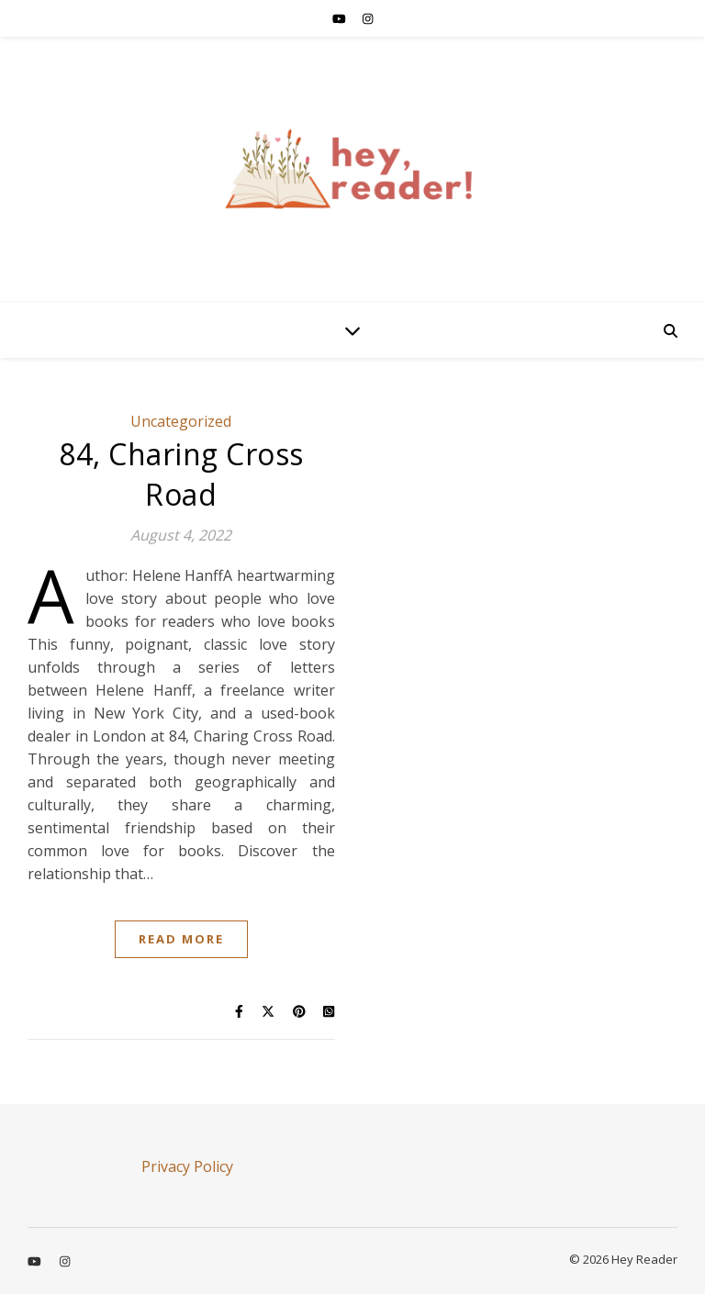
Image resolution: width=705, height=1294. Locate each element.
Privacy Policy (187, 1166)
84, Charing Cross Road (181, 474)
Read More (181, 939)
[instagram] (368, 18)
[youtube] (340, 18)
